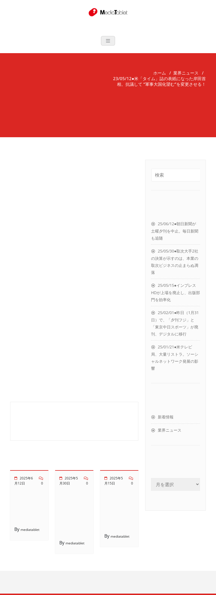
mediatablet (30, 529)
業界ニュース (186, 73)
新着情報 (166, 417)
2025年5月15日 (113, 481)
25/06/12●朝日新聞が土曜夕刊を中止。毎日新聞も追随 (174, 231)
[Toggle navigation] (108, 41)
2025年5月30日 (68, 481)
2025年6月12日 (23, 481)
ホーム (159, 73)
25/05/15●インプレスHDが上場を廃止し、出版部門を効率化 (175, 292)
